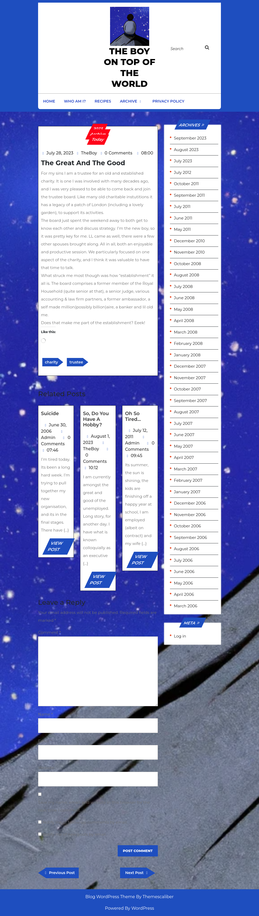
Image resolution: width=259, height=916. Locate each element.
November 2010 (189, 252)
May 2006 (183, 583)
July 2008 (183, 286)
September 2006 (190, 537)
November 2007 (190, 377)
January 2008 (187, 354)
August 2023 (186, 149)
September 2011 (189, 195)
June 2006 (184, 571)
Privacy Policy (168, 101)
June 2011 (183, 218)
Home (49, 101)
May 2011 (182, 229)
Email (45, 740)
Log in (180, 636)
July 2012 (182, 172)
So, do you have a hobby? (96, 419)
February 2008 (188, 343)
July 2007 (183, 423)
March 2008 (185, 332)
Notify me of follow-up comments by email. (85, 822)
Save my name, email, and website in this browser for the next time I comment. (94, 806)
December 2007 (190, 366)
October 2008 (187, 263)
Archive (128, 101)
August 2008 (186, 274)
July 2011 (182, 206)
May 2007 (183, 446)
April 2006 (184, 594)
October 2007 (187, 389)
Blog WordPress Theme (110, 896)
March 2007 (185, 469)
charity (51, 362)
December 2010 (189, 240)
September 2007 (190, 400)
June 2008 (184, 297)
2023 (98, 128)
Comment (49, 632)
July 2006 (183, 560)
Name (45, 714)
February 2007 (188, 480)
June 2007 (184, 434)
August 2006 (186, 548)
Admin (48, 437)
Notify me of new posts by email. (75, 834)
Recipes (103, 101)
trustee (76, 362)
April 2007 (184, 457)
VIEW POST (59, 548)
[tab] (210, 48)
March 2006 (185, 605)
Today (98, 139)
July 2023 (183, 160)
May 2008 (183, 309)
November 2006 (190, 514)
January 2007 (187, 491)
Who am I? (75, 101)
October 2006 (187, 525)
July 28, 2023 (60, 153)
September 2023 (190, 138)
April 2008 (184, 320)
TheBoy (89, 153)
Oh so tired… (133, 416)
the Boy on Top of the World (129, 67)
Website (46, 767)
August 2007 (186, 411)
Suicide (50, 413)
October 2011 (186, 183)
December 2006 (190, 503)
